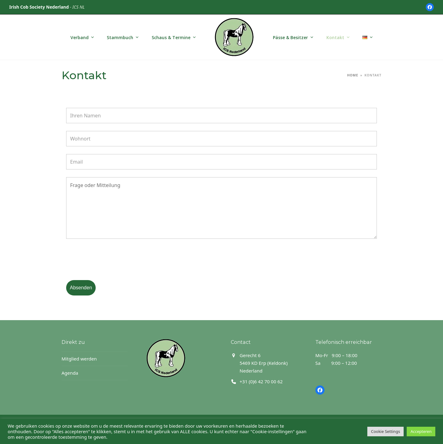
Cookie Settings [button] (385, 431)
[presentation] (113, 260)
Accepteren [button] (421, 431)
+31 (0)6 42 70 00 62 (261, 381)
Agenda (70, 373)
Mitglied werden (79, 359)
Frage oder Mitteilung (221, 208)
